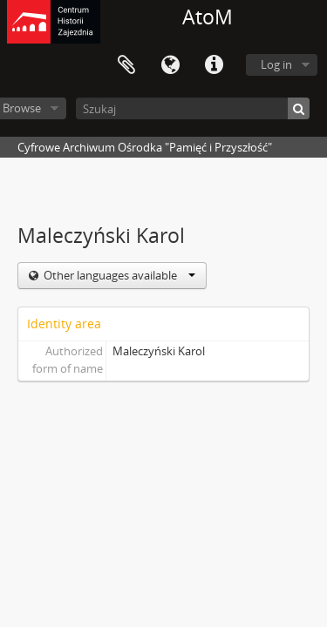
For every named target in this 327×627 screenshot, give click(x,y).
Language (170, 65)
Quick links (213, 65)
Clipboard (126, 65)
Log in (276, 64)
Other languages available (118, 275)
